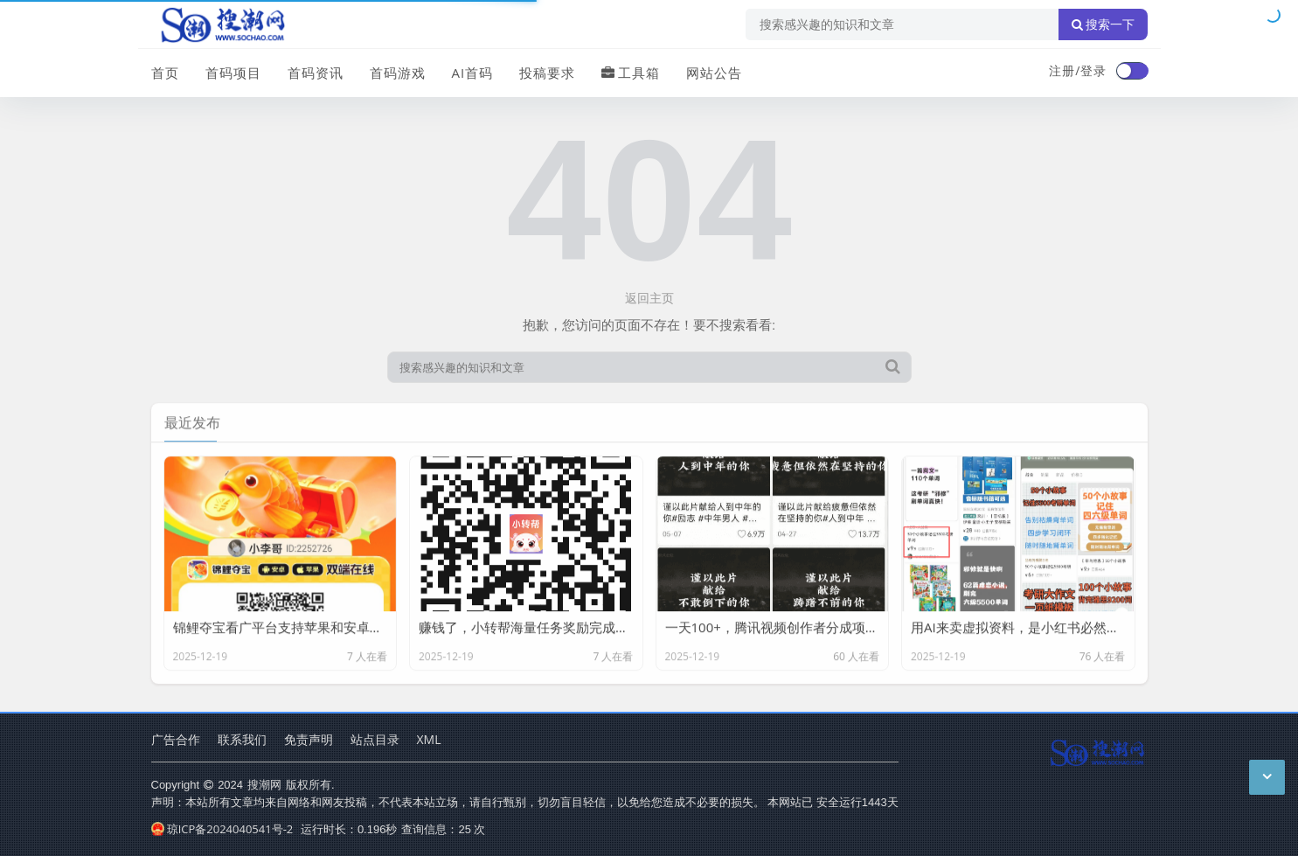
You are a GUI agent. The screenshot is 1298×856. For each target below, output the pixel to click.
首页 (165, 72)
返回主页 (649, 297)
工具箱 (630, 72)
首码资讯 (316, 72)
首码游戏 (398, 72)
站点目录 (375, 739)
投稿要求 (547, 72)
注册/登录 (1078, 70)
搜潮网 (264, 784)
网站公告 (714, 72)
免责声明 (308, 739)
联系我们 (242, 739)
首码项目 (233, 72)
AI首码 (473, 72)
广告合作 (175, 739)
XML (429, 739)
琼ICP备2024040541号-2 (222, 829)
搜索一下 (1103, 24)
